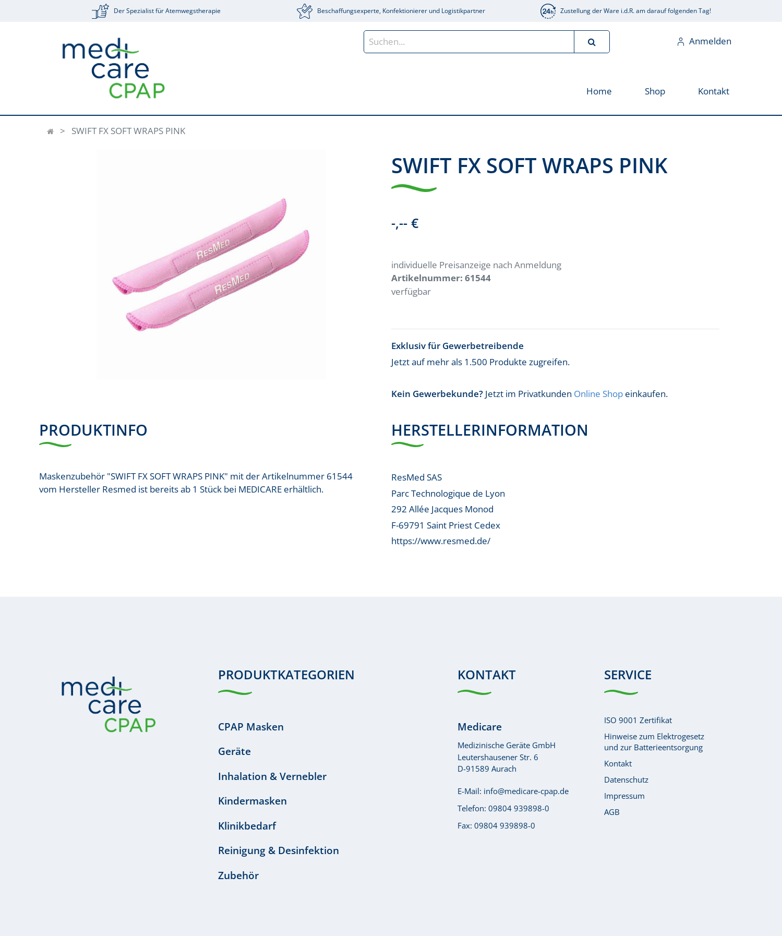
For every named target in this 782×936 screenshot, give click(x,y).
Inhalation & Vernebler (272, 776)
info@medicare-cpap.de (526, 791)
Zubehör (238, 875)
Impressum (624, 795)
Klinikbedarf (247, 826)
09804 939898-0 (518, 808)
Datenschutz (626, 779)
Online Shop (598, 394)
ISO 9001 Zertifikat (638, 720)
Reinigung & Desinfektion (278, 850)
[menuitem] (599, 90)
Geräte (234, 751)
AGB (612, 812)
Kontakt (618, 763)
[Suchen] (591, 42)
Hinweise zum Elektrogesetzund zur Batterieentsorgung (654, 741)
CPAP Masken (251, 727)
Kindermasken (252, 801)
